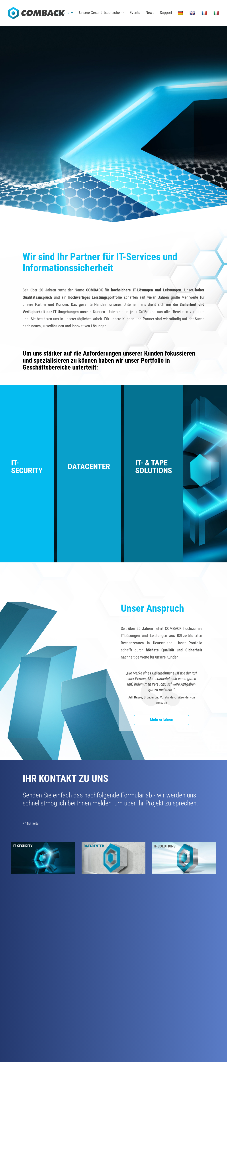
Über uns (62, 13)
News (150, 13)
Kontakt (100, 1078)
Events (135, 13)
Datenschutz (175, 1104)
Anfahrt (63, 1078)
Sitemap (192, 1104)
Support (166, 13)
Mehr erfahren (161, 719)
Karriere (136, 1078)
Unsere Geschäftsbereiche (99, 13)
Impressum (157, 1104)
